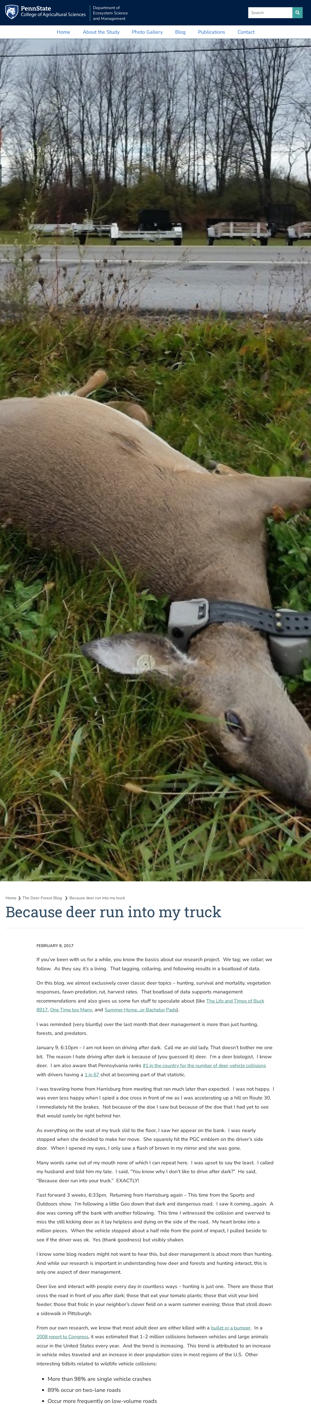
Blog (180, 32)
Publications (211, 32)
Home (63, 32)
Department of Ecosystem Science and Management (115, 13)
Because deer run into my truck (98, 898)
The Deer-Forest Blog (43, 898)
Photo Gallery (147, 32)
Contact (246, 32)
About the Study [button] (101, 32)
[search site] (297, 12)
